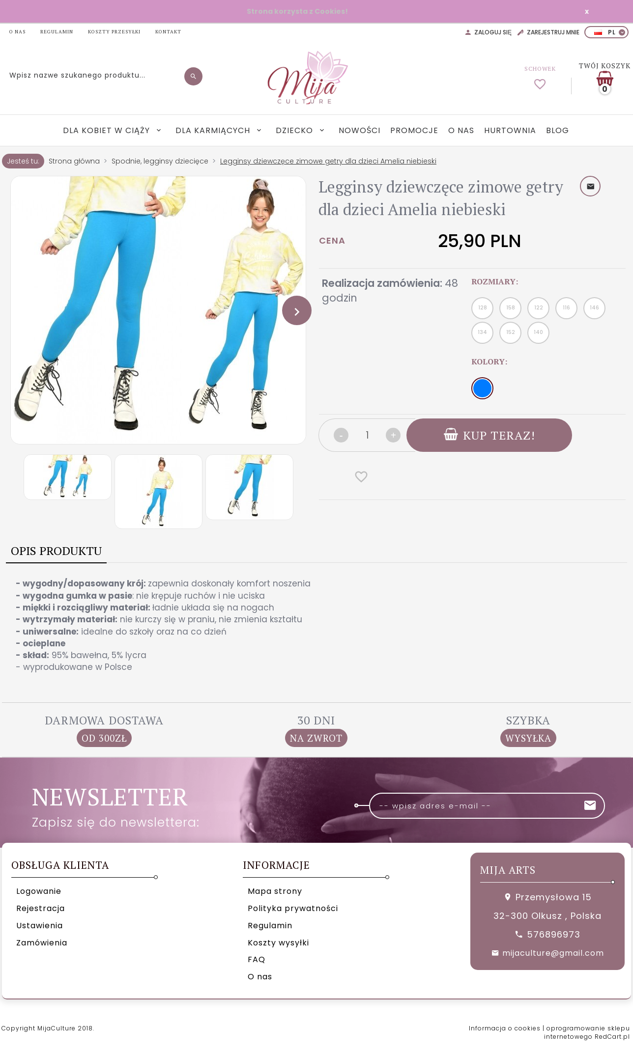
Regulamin (270, 925)
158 (510, 307)
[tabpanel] (316, 625)
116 (566, 307)
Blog (557, 130)
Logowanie (38, 891)
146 (594, 307)
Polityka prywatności (293, 908)
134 (482, 332)
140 (538, 332)
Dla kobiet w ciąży (107, 130)
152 (510, 332)
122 (538, 307)
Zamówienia (41, 942)
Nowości (359, 130)
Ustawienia (39, 925)
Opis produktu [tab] (56, 550)
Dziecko (296, 130)
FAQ (256, 959)
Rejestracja (40, 908)
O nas (461, 130)
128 (482, 307)
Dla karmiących (214, 130)
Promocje (414, 130)
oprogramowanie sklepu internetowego (587, 1032)
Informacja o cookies (505, 1028)
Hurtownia (510, 130)
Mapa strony (275, 891)
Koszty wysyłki (278, 942)
